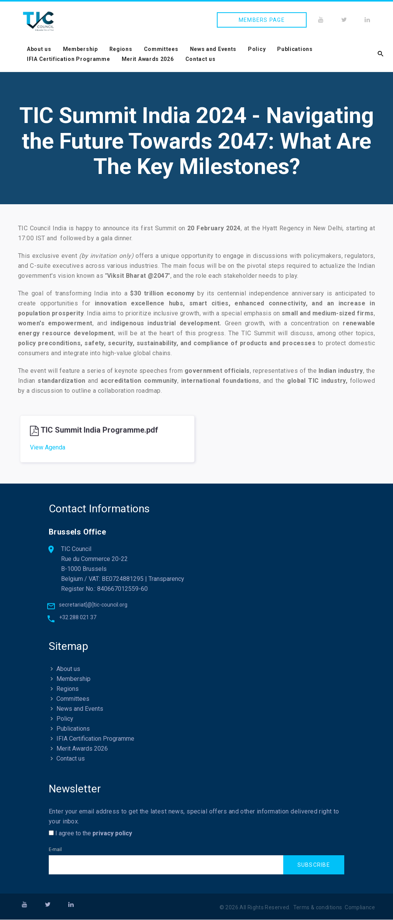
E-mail (55, 850)
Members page (262, 20)
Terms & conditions (317, 908)
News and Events (213, 49)
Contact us (200, 59)
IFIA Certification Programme (68, 59)
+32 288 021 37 (77, 618)
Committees (161, 49)
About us (39, 49)
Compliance (360, 908)
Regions (120, 49)
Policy (257, 49)
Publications (294, 49)
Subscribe (313, 865)
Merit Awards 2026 (148, 59)
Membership (80, 49)
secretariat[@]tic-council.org (93, 605)
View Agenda (47, 447)
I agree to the (90, 834)
